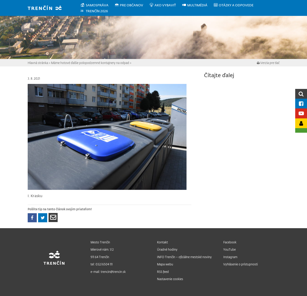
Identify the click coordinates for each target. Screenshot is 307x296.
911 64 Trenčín (100, 257)
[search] (301, 94)
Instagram (230, 257)
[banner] (47, 8)
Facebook (229, 242)
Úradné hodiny (167, 249)
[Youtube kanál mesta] (301, 113)
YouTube (229, 249)
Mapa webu (165, 264)
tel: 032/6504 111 (102, 264)
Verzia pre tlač (268, 63)
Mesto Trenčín (100, 242)
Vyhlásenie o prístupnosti (240, 264)
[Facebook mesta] (301, 103)
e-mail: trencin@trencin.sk (108, 272)
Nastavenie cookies (170, 279)
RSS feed (163, 272)
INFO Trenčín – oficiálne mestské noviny (184, 257)
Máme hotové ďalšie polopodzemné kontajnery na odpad (90, 63)
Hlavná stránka (38, 63)
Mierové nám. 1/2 (102, 249)
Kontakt (162, 242)
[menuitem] (97, 5)
